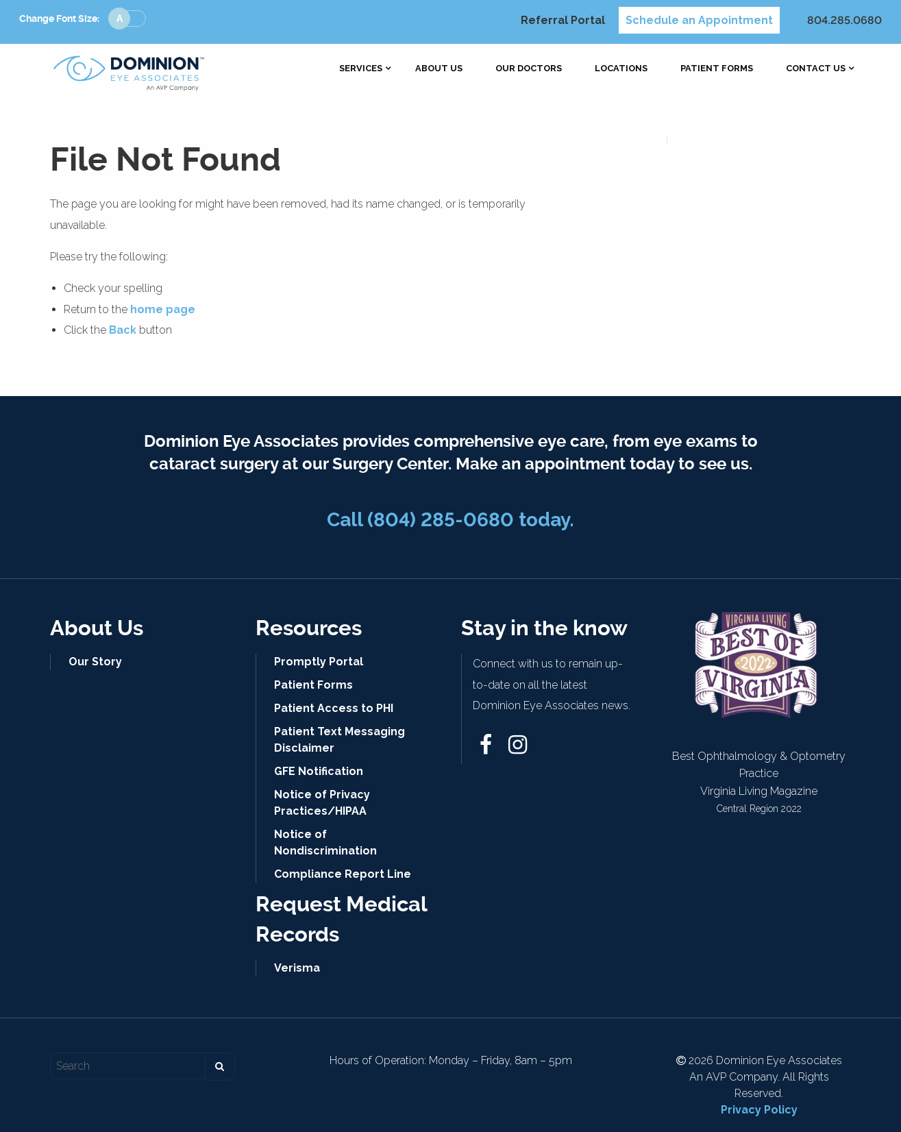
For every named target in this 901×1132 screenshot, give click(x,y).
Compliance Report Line (342, 874)
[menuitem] (361, 68)
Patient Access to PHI (333, 708)
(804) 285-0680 (440, 519)
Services (360, 68)
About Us (438, 68)
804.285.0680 (844, 20)
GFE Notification (318, 771)
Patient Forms (716, 68)
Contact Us (816, 68)
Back (122, 329)
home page (162, 309)
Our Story (95, 661)
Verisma (297, 967)
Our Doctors (528, 68)
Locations (621, 68)
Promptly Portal (318, 661)
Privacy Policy (759, 1109)
